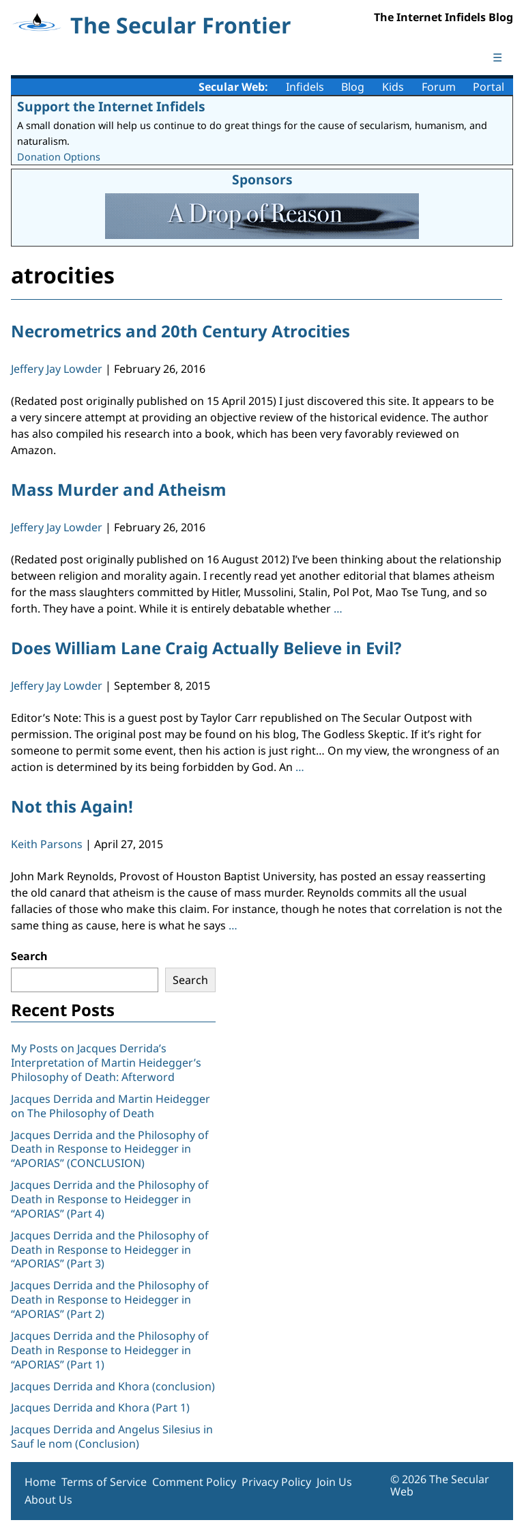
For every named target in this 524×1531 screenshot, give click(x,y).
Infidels (305, 86)
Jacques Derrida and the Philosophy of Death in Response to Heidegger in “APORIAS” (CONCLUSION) (110, 1149)
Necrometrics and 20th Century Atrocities (180, 331)
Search (29, 956)
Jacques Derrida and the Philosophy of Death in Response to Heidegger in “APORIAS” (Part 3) (110, 1250)
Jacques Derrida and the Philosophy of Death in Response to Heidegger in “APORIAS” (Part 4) (110, 1199)
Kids (393, 86)
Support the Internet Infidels (111, 106)
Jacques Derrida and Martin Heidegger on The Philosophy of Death (110, 1106)
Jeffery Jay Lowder (56, 368)
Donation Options (58, 156)
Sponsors (262, 179)
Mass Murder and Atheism (119, 489)
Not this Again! (72, 806)
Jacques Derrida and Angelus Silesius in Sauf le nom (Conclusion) (112, 1436)
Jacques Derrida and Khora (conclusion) (113, 1386)
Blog (352, 86)
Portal (488, 86)
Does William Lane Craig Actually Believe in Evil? (206, 647)
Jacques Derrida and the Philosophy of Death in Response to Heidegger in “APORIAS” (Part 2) (110, 1299)
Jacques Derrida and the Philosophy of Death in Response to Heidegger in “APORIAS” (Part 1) (110, 1350)
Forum (439, 86)
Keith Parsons (47, 844)
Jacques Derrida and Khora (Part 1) (100, 1407)
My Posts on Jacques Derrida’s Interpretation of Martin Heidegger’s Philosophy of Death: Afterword (106, 1062)
